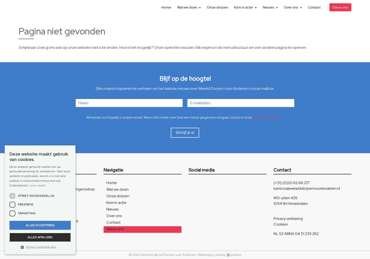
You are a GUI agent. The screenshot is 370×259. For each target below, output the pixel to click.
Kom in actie (244, 7)
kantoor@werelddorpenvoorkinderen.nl (306, 188)
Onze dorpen (217, 7)
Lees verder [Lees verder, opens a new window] (37, 185)
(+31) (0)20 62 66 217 (291, 182)
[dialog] (40, 199)
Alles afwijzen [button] (40, 237)
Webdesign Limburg (211, 255)
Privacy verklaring (288, 218)
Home (166, 7)
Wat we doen (187, 7)
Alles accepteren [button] (40, 225)
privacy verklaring (265, 117)
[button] (40, 247)
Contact (314, 7)
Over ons (291, 7)
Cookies (280, 224)
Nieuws (269, 7)
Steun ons (340, 7)
